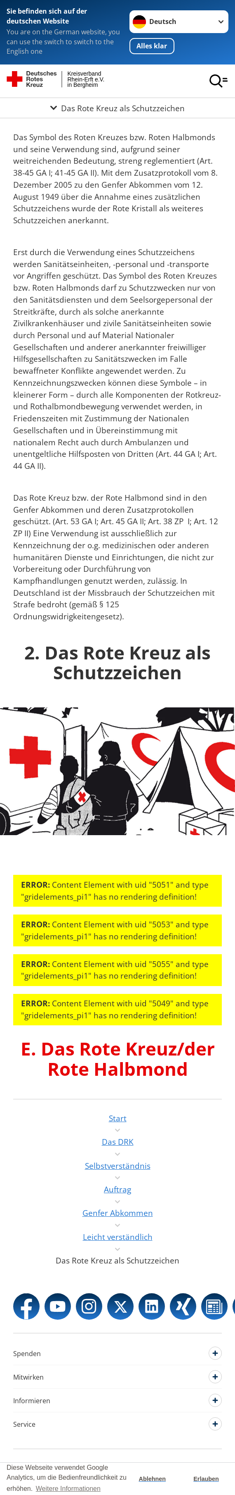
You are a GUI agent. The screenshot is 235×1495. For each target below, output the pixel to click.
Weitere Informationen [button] (68, 1488)
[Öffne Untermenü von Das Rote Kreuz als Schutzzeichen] (117, 108)
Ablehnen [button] (152, 1479)
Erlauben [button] (206, 1479)
